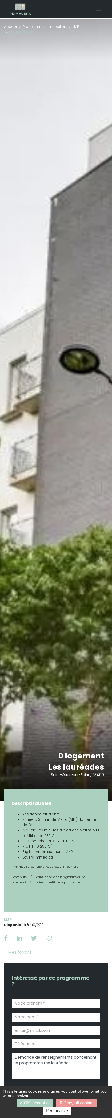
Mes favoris (20, 952)
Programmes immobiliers (45, 26)
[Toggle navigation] (98, 8)
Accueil (11, 26)
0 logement (81, 755)
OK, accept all (34, 1103)
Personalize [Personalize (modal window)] (57, 1110)
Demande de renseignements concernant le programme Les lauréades (56, 1065)
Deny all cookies (77, 1103)
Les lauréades (76, 767)
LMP (76, 26)
